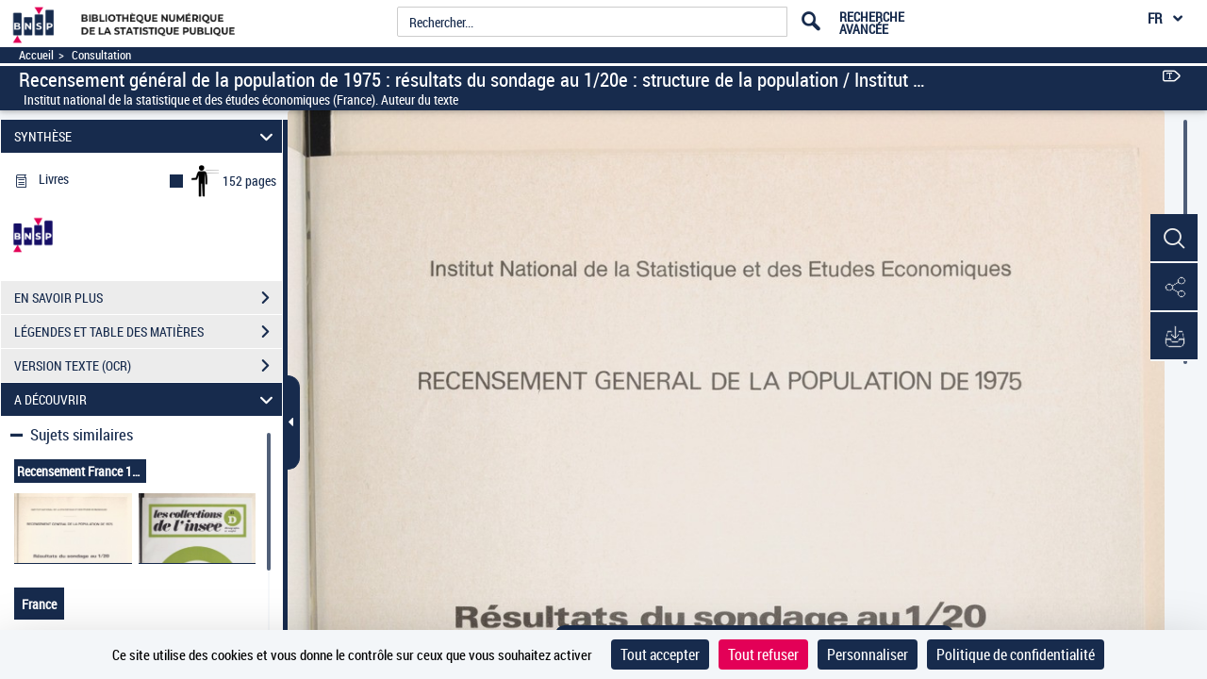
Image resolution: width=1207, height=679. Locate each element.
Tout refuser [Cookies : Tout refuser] (763, 654)
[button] (1174, 238)
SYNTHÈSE (146, 136)
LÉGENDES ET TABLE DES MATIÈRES (148, 332)
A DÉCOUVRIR (146, 399)
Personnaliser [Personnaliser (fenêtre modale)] (867, 654)
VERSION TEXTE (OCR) (148, 366)
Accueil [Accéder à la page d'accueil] (36, 55)
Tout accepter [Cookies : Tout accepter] (660, 654)
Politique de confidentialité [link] (1015, 654)
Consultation (101, 55)
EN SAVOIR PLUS (148, 298)
